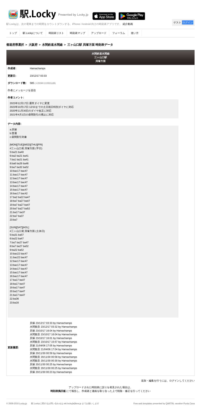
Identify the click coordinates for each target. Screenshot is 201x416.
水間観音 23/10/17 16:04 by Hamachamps (53, 334)
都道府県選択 (15, 44)
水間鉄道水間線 (52, 44)
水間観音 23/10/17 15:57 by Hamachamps (53, 341)
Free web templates (142, 403)
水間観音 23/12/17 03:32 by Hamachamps (53, 326)
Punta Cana (189, 403)
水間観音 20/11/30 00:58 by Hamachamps (53, 356)
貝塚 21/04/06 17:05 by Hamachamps (51, 345)
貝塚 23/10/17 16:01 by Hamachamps (51, 338)
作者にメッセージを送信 (22, 90)
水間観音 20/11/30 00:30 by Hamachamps (53, 360)
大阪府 (33, 44)
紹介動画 (128, 24)
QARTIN (170, 403)
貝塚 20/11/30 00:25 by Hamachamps (51, 364)
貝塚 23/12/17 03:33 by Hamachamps (51, 323)
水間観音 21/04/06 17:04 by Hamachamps (53, 349)
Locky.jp (23, 403)
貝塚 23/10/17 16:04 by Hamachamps (51, 330)
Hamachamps (37, 68)
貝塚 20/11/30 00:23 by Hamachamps (51, 372)
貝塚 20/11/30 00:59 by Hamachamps (51, 353)
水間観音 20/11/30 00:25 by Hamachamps (53, 368)
